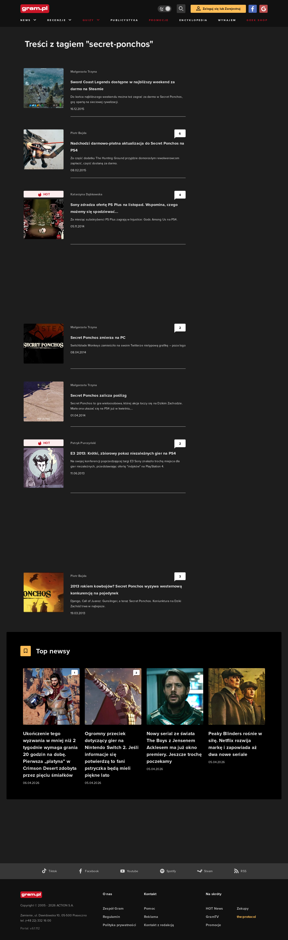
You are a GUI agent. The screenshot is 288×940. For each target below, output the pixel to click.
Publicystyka (124, 20)
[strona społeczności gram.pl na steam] (205, 871)
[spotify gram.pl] (168, 871)
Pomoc (149, 908)
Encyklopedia (193, 20)
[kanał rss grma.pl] (240, 871)
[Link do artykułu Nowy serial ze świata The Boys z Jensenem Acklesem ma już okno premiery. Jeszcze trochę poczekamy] (175, 720)
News (28, 20)
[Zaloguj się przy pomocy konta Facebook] (253, 9)
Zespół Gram (113, 908)
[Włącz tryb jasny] (165, 8)
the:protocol (246, 916)
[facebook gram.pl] (88, 871)
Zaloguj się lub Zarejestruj (222, 9)
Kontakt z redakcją (159, 924)
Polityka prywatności (119, 924)
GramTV (212, 916)
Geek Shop (257, 20)
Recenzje (59, 20)
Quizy (91, 20)
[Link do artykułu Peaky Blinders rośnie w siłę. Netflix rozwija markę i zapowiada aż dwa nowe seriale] (237, 716)
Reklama (151, 916)
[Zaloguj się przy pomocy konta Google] (263, 9)
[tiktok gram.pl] (49, 871)
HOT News (214, 908)
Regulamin (111, 916)
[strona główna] (45, 8)
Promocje (159, 20)
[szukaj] (181, 8)
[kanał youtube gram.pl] (129, 871)
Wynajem (227, 20)
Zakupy (243, 908)
